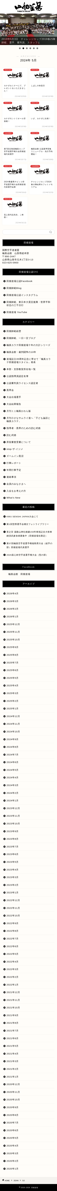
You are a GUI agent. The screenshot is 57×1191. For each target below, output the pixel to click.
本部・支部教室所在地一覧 (21, 369)
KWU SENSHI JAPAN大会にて (22, 516)
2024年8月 (13, 747)
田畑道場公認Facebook (20, 281)
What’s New (13, 497)
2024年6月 (13, 762)
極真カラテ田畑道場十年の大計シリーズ (28, 345)
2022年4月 (13, 961)
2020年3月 (13, 1153)
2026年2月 (13, 608)
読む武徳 (11, 435)
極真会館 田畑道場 (19, 574)
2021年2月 (13, 1069)
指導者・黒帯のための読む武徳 (24, 428)
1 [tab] (20, 48)
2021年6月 (13, 1038)
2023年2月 (13, 885)
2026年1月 (13, 616)
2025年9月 (13, 647)
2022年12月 (13, 900)
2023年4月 (13, 869)
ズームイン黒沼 (15, 456)
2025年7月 (13, 662)
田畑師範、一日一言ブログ (21, 338)
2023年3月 (13, 877)
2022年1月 (13, 984)
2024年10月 (13, 731)
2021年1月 (13, 1076)
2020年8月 (13, 1115)
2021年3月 (13, 1061)
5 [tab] (34, 48)
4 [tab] (30, 48)
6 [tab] (37, 48)
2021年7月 (13, 1030)
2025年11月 (13, 632)
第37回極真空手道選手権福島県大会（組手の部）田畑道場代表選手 (29, 545)
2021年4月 (13, 1053)
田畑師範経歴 (14, 331)
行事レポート (14, 463)
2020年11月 (13, 1092)
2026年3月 (13, 601)
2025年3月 (13, 693)
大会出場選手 (14, 397)
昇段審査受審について (19, 442)
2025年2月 (13, 701)
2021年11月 (13, 1000)
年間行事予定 (14, 470)
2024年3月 (13, 785)
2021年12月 (13, 992)
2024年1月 (13, 800)
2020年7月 (13, 1122)
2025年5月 (13, 678)
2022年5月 (13, 954)
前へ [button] (4, 28)
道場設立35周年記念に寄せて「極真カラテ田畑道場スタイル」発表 (29, 360)
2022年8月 (13, 931)
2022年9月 (13, 923)
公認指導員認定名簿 (17, 376)
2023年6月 (13, 854)
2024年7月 (13, 754)
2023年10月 (13, 823)
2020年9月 (13, 1107)
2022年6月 (13, 946)
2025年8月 (13, 655)
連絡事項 (11, 477)
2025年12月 (13, 624)
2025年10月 (13, 639)
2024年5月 (13, 770)
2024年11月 (13, 724)
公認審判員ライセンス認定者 (22, 383)
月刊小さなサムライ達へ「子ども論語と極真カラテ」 (28, 419)
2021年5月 (13, 1046)
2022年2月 (13, 977)
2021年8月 (13, 1023)
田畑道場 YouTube (17, 312)
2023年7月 (13, 846)
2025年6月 (13, 670)
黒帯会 (10, 390)
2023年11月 (13, 816)
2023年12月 (13, 808)
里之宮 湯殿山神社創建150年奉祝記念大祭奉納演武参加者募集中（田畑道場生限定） (29, 534)
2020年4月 (13, 1145)
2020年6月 (13, 1130)
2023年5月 (13, 862)
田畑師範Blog (14, 288)
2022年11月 (13, 908)
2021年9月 (13, 1015)
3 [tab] (27, 48)
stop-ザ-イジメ (15, 449)
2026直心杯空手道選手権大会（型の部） (27, 555)
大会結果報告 (14, 404)
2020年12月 (13, 1084)
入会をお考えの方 (16, 491)
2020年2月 (13, 1161)
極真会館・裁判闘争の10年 (21, 352)
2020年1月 (13, 1168)
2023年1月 (13, 892)
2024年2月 (13, 793)
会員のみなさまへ (16, 484)
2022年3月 (13, 969)
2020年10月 (13, 1099)
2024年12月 (13, 716)
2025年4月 (13, 685)
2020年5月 (13, 1138)
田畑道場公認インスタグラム (22, 295)
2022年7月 (13, 938)
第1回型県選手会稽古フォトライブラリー (28, 524)
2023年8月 (13, 839)
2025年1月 (13, 708)
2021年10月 (13, 1007)
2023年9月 (13, 831)
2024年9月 (13, 739)
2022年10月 (13, 915)
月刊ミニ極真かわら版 (19, 411)
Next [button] (53, 28)
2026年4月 (13, 593)
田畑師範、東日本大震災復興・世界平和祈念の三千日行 (28, 303)
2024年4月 (13, 777)
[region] (28, 29)
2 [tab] (23, 48)
